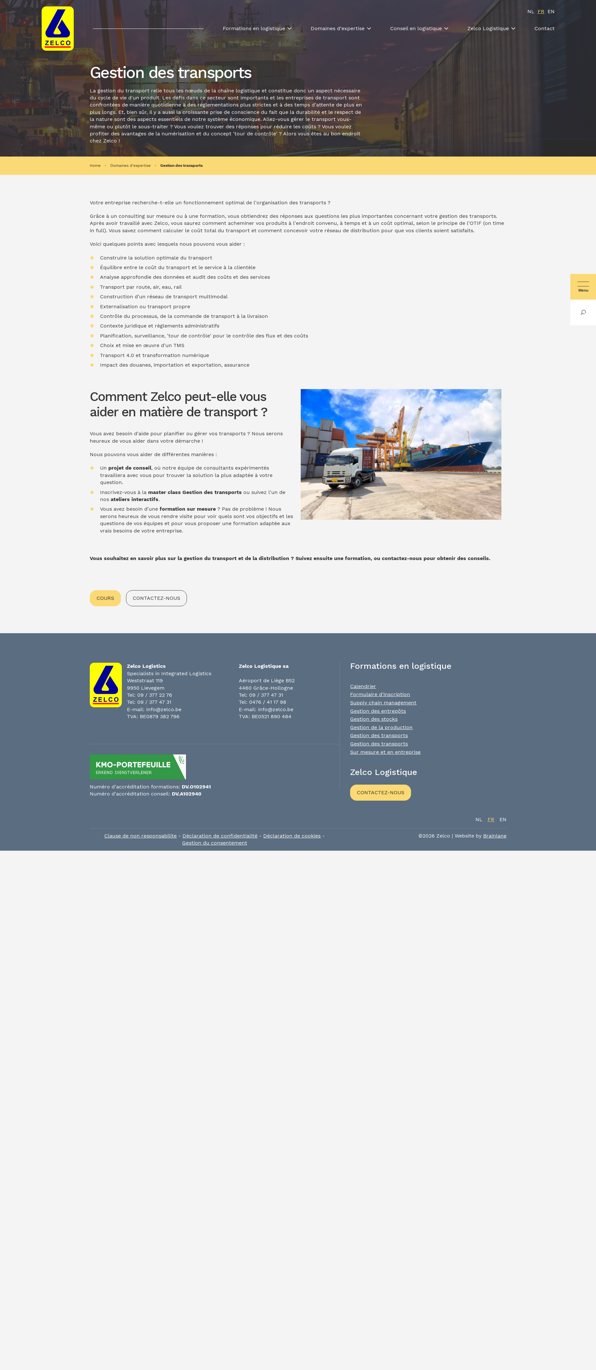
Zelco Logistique (488, 28)
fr (541, 11)
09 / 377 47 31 (154, 702)
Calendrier (363, 686)
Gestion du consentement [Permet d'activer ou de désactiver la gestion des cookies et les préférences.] (214, 843)
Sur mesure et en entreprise (385, 752)
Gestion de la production (381, 727)
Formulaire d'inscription (380, 694)
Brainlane (495, 836)
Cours (105, 598)
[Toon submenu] (289, 28)
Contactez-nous (156, 598)
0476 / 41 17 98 (267, 702)
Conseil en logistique (416, 28)
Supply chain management (383, 703)
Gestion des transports (181, 165)
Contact (544, 28)
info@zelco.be (163, 709)
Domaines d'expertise (338, 28)
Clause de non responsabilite (140, 836)
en (551, 11)
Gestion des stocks (374, 719)
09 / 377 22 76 (154, 695)
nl (530, 11)
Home (95, 165)
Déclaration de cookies (292, 836)
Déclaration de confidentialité (219, 836)
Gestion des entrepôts (378, 711)
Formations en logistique (254, 28)
